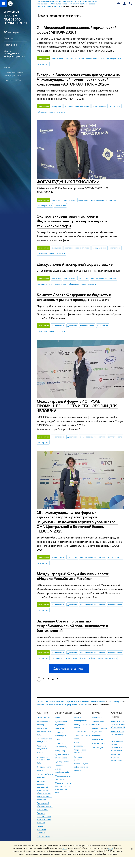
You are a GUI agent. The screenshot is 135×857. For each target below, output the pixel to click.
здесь (64, 848)
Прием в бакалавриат (60, 734)
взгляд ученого (114, 58)
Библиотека (97, 717)
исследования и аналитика (91, 58)
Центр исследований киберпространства (14, 54)
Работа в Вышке (43, 836)
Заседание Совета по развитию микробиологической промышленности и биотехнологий (72, 625)
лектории (56, 200)
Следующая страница (69, 668)
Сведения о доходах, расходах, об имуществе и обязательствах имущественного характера (44, 790)
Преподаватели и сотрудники (44, 740)
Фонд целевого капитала (44, 768)
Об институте (11, 32)
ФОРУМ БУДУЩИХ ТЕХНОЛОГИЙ (68, 181)
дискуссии (71, 58)
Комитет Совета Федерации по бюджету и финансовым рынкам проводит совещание (74, 297)
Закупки (40, 752)
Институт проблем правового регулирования (57, 704)
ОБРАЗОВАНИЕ (63, 713)
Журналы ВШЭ (98, 743)
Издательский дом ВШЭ (98, 723)
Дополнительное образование (63, 756)
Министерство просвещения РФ (117, 734)
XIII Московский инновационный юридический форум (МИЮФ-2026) (76, 30)
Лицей (58, 717)
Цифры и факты (43, 717)
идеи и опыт (57, 58)
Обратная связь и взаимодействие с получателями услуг (63, 787)
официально (57, 658)
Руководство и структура (43, 723)
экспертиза (43, 63)
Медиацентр (97, 739)
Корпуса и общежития (42, 747)
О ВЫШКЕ (42, 713)
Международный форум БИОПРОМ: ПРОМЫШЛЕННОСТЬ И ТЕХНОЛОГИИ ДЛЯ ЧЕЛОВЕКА (77, 406)
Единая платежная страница (41, 829)
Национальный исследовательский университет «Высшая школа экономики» (71, 701)
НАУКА (77, 713)
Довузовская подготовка (61, 723)
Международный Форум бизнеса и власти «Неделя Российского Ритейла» (73, 576)
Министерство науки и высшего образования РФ (118, 724)
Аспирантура (60, 750)
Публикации (97, 747)
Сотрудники (10, 44)
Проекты (8, 38)
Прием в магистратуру (61, 745)
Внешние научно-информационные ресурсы (82, 766)
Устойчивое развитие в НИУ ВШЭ (44, 731)
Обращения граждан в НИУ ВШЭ (43, 760)
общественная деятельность (51, 111)
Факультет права (115, 701)
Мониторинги (80, 731)
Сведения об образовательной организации (44, 806)
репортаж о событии (76, 658)
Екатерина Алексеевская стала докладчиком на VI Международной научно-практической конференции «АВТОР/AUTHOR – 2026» (78, 79)
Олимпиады (60, 728)
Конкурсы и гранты (79, 758)
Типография (97, 735)
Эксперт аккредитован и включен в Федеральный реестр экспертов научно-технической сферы (72, 221)
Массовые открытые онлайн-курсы (117, 757)
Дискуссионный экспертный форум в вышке (75, 264)
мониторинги (58, 325)
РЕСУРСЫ (97, 713)
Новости (85, 704)
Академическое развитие (81, 751)
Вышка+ (58, 739)
